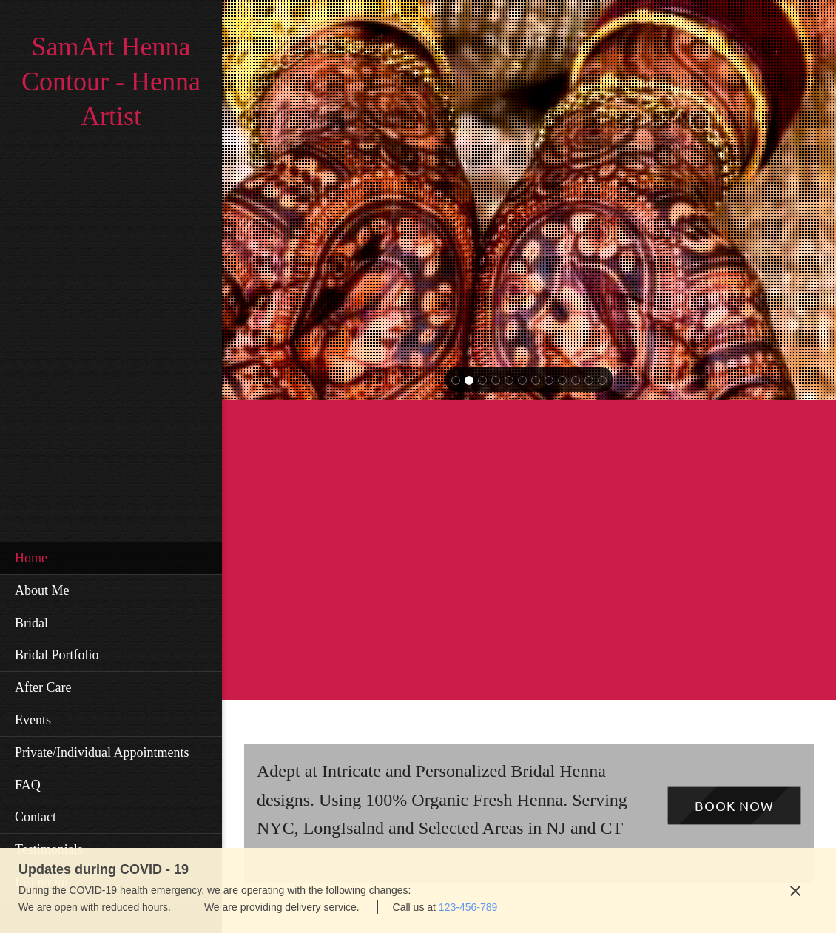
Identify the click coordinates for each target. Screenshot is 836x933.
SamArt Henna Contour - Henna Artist (110, 81)
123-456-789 (468, 907)
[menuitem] (111, 558)
